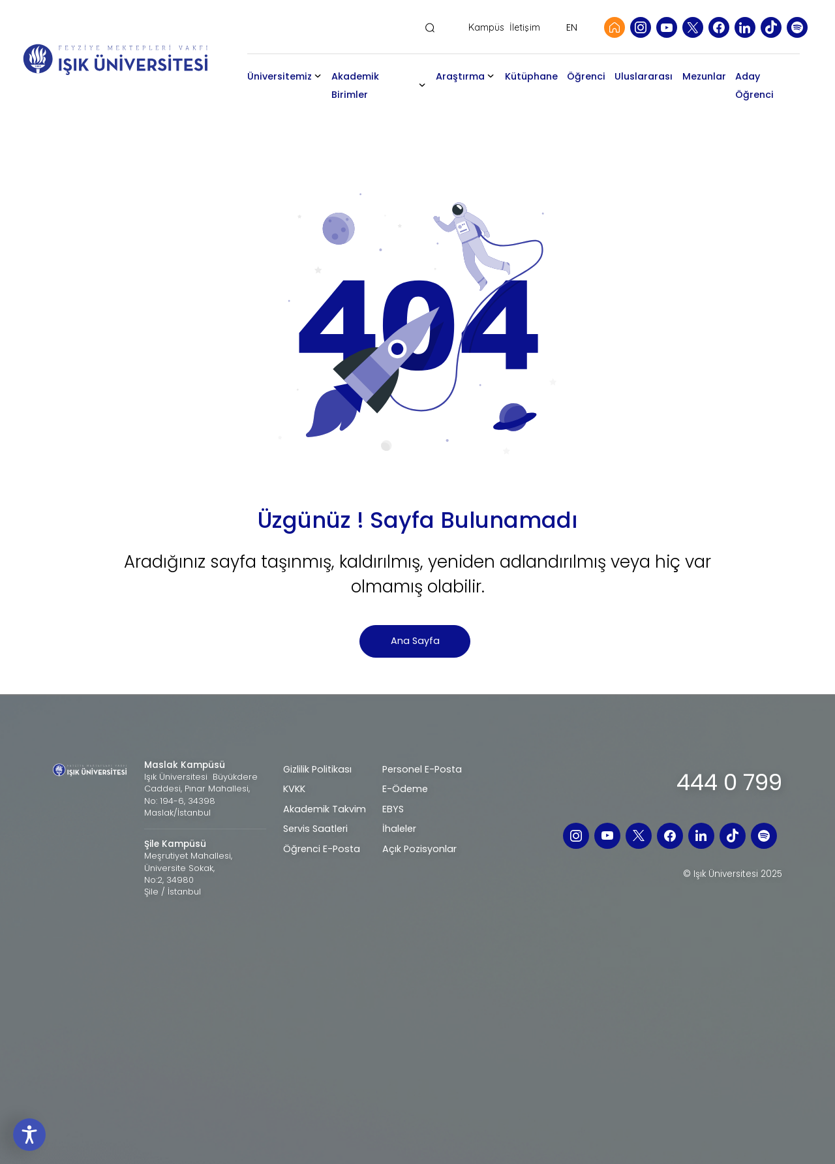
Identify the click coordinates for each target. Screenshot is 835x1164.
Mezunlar (709, 76)
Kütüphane (535, 76)
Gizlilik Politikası (317, 769)
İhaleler (399, 828)
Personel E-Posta (422, 769)
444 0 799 (729, 782)
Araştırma (464, 76)
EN (571, 27)
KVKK (294, 788)
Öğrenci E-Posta (321, 848)
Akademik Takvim (324, 809)
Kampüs (486, 28)
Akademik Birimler (367, 85)
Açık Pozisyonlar (419, 848)
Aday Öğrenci (759, 85)
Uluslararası (649, 76)
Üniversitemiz (291, 76)
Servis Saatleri (315, 828)
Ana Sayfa (415, 640)
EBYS (393, 809)
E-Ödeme (405, 788)
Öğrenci (590, 76)
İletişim (524, 28)
